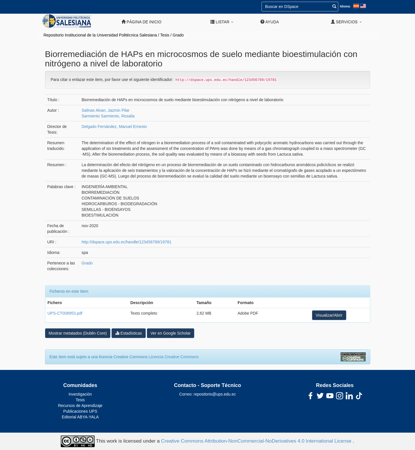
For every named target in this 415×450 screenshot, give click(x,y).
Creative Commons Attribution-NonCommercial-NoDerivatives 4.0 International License (257, 441)
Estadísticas (128, 333)
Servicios (346, 21)
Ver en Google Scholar (171, 333)
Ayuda (269, 21)
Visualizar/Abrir (329, 315)
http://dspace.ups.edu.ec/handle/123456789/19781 (126, 242)
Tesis (164, 35)
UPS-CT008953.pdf (65, 313)
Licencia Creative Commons (174, 357)
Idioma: (345, 6)
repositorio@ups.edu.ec (215, 394)
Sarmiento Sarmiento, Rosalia (108, 116)
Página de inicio (141, 21)
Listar (221, 21)
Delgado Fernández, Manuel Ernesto (114, 126)
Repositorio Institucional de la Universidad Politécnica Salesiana (100, 35)
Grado (178, 35)
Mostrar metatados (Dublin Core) (78, 333)
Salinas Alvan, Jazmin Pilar (105, 110)
